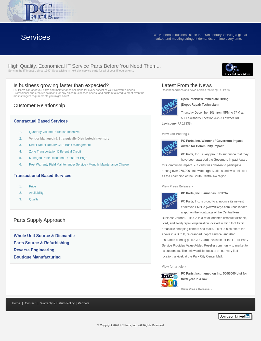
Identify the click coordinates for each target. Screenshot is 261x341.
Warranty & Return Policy (57, 303)
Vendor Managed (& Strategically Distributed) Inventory (69, 138)
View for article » (174, 266)
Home (16, 303)
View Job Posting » (176, 134)
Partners (83, 303)
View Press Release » (177, 186)
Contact (30, 303)
